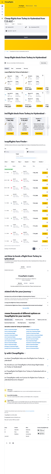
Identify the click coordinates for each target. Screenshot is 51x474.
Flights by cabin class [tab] (12, 312)
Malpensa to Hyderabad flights (14, 335)
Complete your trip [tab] (23, 309)
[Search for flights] (2, 6)
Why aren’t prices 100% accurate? (28, 413)
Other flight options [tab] (37, 312)
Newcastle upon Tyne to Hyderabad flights (16, 332)
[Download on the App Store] (42, 428)
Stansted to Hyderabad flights (34, 322)
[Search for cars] (2, 11)
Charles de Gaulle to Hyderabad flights (36, 328)
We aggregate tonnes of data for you (28, 410)
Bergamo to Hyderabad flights (13, 337)
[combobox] (23, 24)
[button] (2, 2)
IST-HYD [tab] (24, 255)
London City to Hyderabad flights (35, 324)
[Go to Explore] (2, 14)
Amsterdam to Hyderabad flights (35, 335)
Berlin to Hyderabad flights (34, 339)
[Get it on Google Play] (42, 425)
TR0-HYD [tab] (22, 271)
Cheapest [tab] (10, 71)
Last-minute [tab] (22, 71)
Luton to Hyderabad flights (13, 326)
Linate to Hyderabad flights (13, 334)
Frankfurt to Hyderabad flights (34, 326)
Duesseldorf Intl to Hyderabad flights (15, 341)
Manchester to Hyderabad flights (14, 328)
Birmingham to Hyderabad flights (35, 330)
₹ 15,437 (17, 21)
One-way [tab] (30, 71)
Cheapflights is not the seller (28, 408)
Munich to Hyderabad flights (34, 332)
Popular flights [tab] (11, 316)
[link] (13, 137)
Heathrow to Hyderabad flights (14, 322)
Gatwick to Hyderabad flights (13, 324)
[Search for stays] (2, 9)
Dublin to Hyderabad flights (34, 337)
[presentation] (22, 21)
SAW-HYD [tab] (30, 255)
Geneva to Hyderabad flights (34, 341)
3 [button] (39, 237)
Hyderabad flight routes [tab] (25, 312)
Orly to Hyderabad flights (33, 334)
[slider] (38, 164)
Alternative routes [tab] (12, 309)
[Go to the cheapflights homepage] (10, 2)
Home (8, 51)
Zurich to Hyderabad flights (13, 330)
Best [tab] (16, 71)
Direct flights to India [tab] (34, 309)
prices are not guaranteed (33, 404)
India (11, 51)
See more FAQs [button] (28, 298)
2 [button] (36, 237)
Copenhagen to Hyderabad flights (14, 339)
